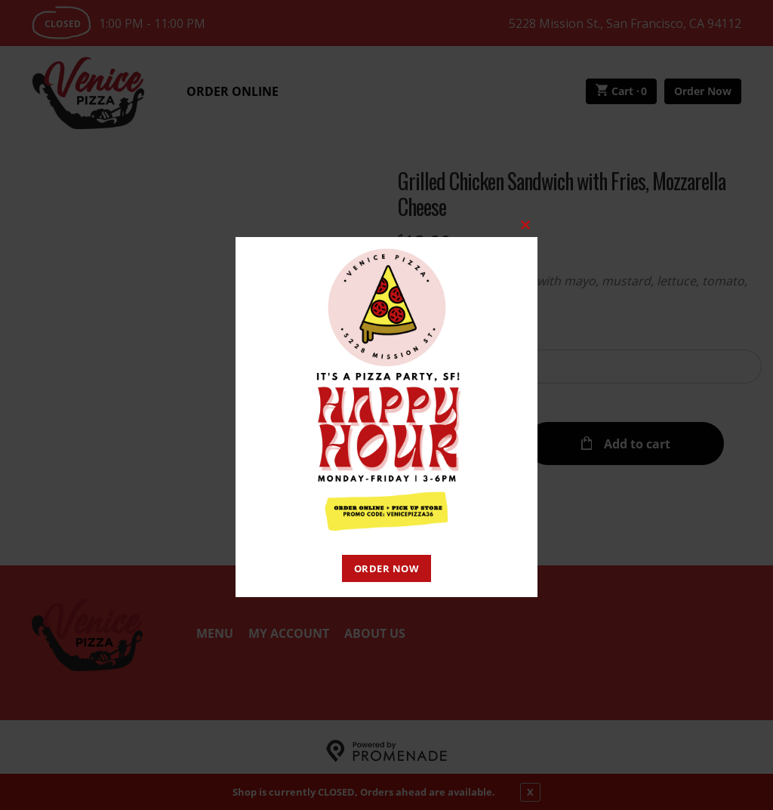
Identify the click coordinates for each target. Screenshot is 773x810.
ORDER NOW (387, 568)
